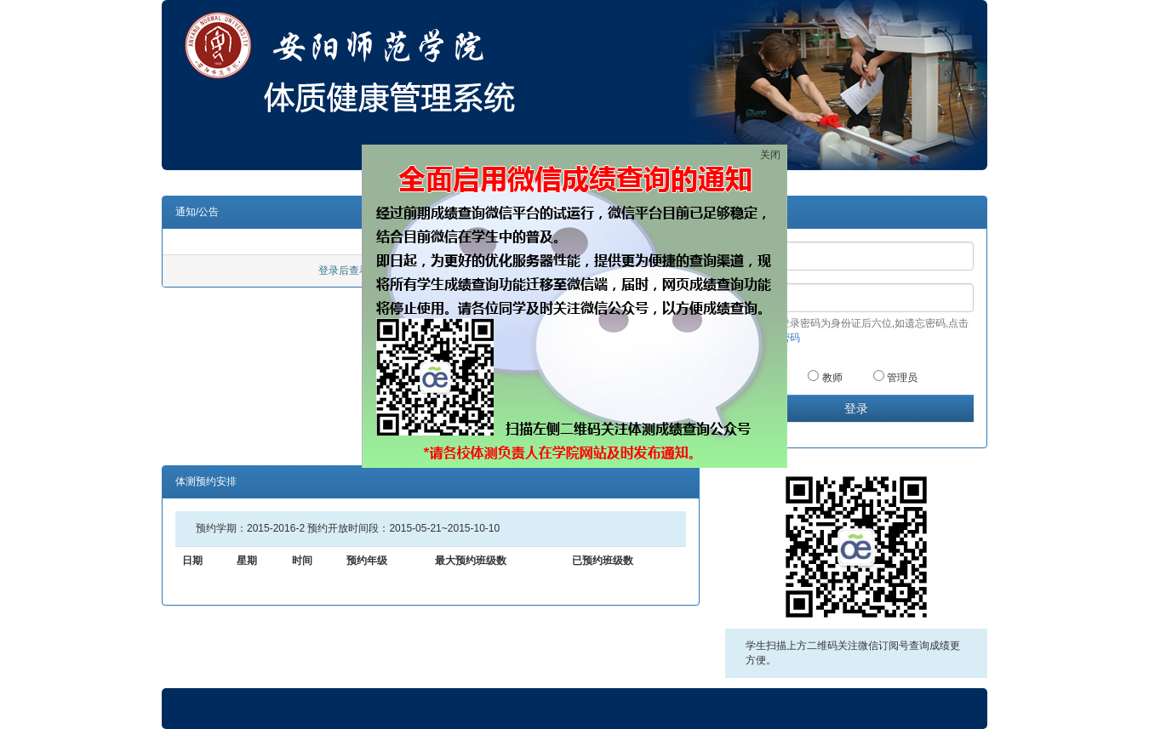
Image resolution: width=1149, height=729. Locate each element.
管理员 (895, 377)
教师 (825, 377)
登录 (856, 408)
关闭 (770, 155)
